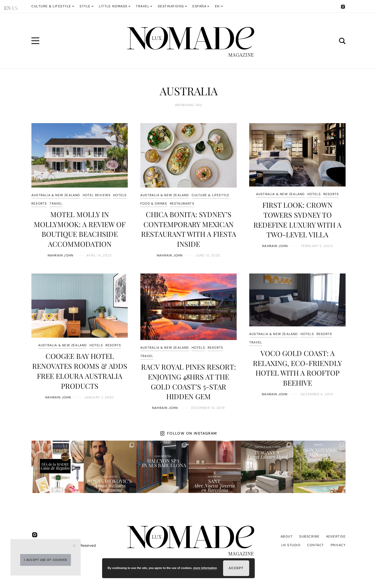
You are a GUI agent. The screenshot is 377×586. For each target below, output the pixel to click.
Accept (236, 568)
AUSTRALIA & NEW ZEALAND (55, 195)
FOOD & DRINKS (153, 203)
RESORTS (39, 203)
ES (15, 7)
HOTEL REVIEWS (97, 195)
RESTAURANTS (182, 203)
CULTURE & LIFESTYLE (211, 195)
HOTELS (119, 195)
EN (217, 6)
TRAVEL (55, 203)
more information (205, 567)
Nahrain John (60, 255)
